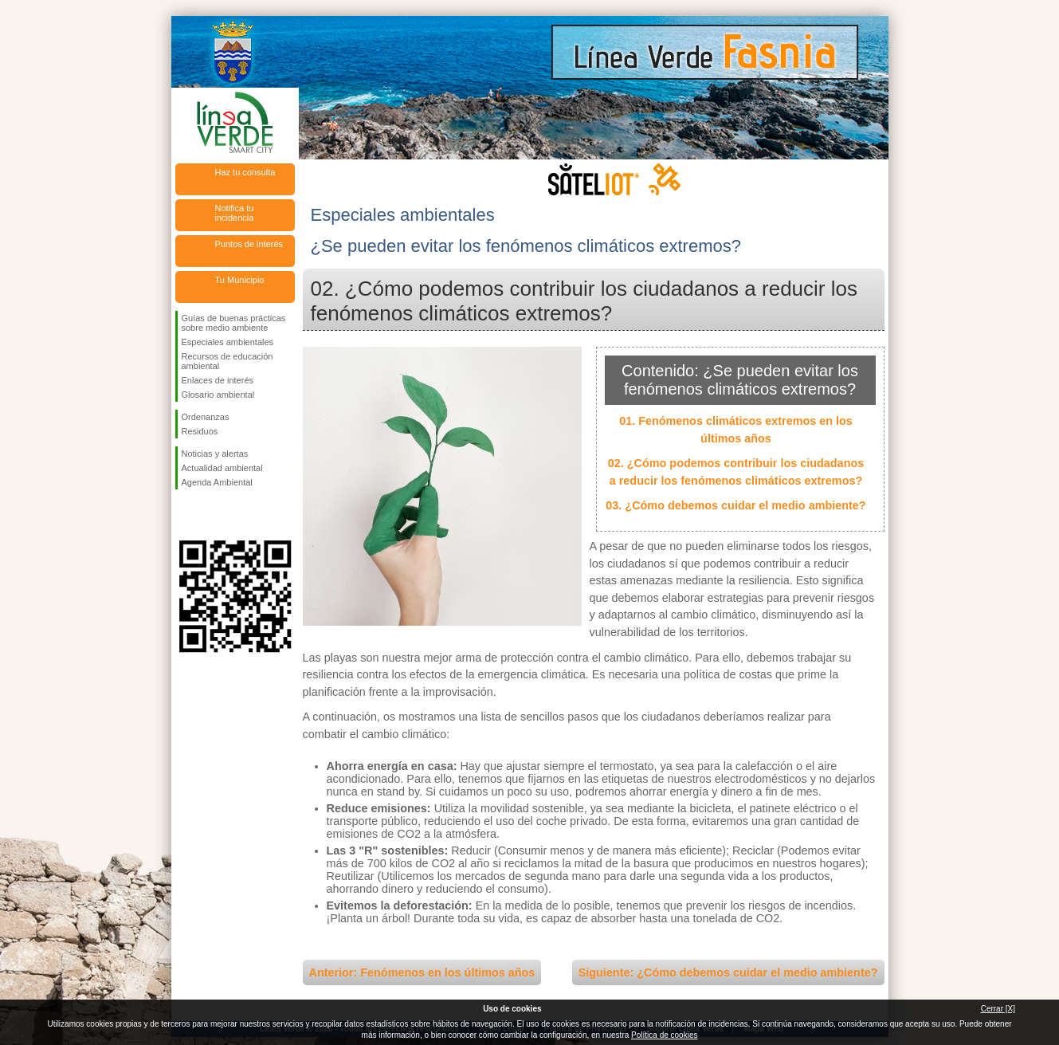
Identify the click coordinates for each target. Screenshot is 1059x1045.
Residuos (200, 431)
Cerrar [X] (998, 1008)
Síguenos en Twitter (211, 514)
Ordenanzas (205, 417)
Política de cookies (664, 1035)
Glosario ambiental (218, 394)
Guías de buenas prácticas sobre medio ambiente (234, 322)
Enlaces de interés (218, 380)
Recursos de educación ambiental (227, 361)
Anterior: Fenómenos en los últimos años (422, 972)
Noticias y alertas (215, 453)
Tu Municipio (240, 280)
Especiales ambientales (228, 342)
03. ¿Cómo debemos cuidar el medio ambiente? (735, 505)
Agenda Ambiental (217, 482)
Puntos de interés (249, 244)
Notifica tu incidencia (234, 212)
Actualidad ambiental (222, 468)
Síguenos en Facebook (184, 514)
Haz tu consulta (245, 172)
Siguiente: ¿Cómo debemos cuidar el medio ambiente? (728, 972)
